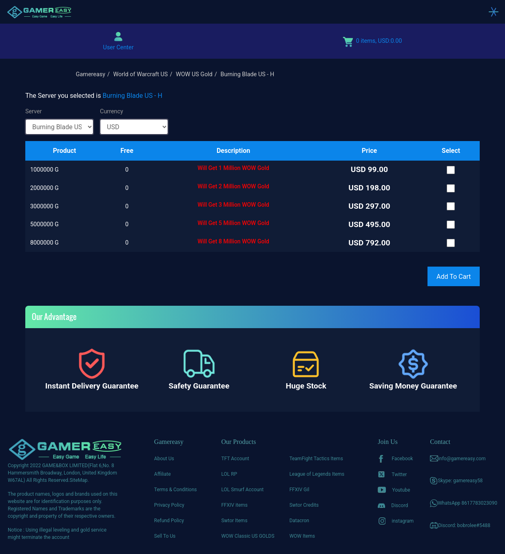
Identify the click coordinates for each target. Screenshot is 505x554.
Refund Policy (169, 520)
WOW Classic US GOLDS (247, 536)
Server (33, 111)
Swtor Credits (304, 505)
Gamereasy (90, 74)
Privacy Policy (169, 505)
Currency (111, 111)
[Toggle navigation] (493, 12)
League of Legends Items (316, 474)
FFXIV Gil (299, 489)
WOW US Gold (194, 74)
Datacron (299, 520)
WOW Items (302, 536)
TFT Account (235, 458)
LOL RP (229, 474)
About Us (164, 458)
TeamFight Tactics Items (316, 458)
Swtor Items (234, 520)
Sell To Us (164, 536)
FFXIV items (234, 505)
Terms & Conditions (175, 489)
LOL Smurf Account (242, 489)
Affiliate (162, 474)
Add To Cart (453, 276)
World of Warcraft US (140, 74)
